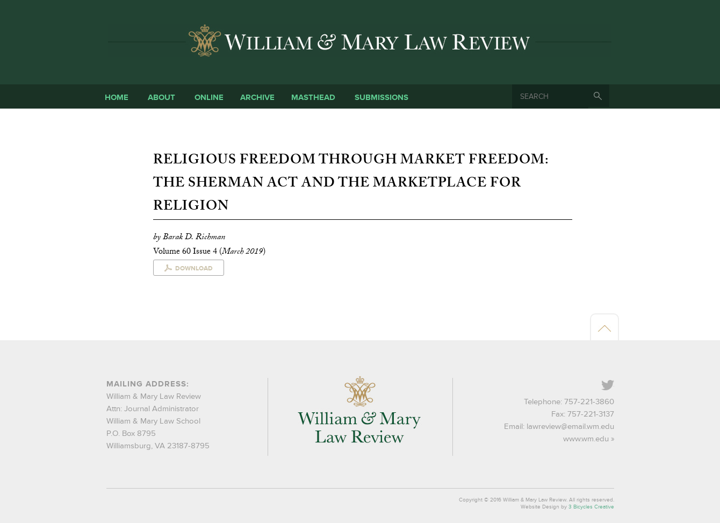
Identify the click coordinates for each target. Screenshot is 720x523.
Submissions (381, 97)
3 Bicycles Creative (591, 507)
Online (209, 97)
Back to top (604, 327)
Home (116, 97)
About (161, 97)
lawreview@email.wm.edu (570, 426)
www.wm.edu (586, 439)
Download (194, 268)
